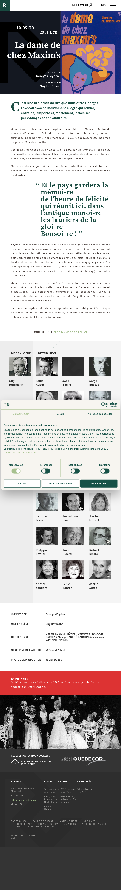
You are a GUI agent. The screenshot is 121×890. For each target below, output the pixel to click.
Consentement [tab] (21, 413)
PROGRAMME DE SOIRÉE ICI (70, 332)
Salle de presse (43, 821)
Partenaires (19, 821)
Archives (89, 821)
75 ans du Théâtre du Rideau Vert (86, 824)
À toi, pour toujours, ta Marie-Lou (50, 799)
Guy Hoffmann (50, 86)
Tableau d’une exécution (51, 790)
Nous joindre (69, 821)
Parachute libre (49, 808)
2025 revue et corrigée (68, 790)
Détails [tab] (61, 413)
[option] (60, 722)
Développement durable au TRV (37, 824)
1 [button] (58, 746)
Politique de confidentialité (36, 827)
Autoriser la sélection (60, 483)
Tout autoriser (99, 483)
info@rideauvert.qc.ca (23, 800)
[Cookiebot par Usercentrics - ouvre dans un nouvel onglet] (103, 404)
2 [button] (63, 746)
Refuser (22, 483)
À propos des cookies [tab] (100, 413)
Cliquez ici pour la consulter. (21, 452)
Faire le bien (85, 790)
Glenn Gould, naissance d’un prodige (68, 799)
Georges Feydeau (48, 76)
